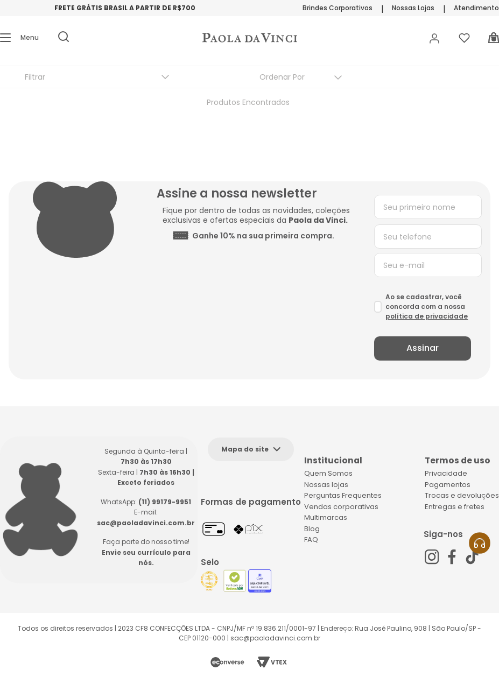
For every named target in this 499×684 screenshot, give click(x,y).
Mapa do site (245, 449)
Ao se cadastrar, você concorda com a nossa (426, 306)
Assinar (422, 348)
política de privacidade (426, 316)
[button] (19, 38)
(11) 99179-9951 (164, 501)
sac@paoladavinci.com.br (146, 522)
